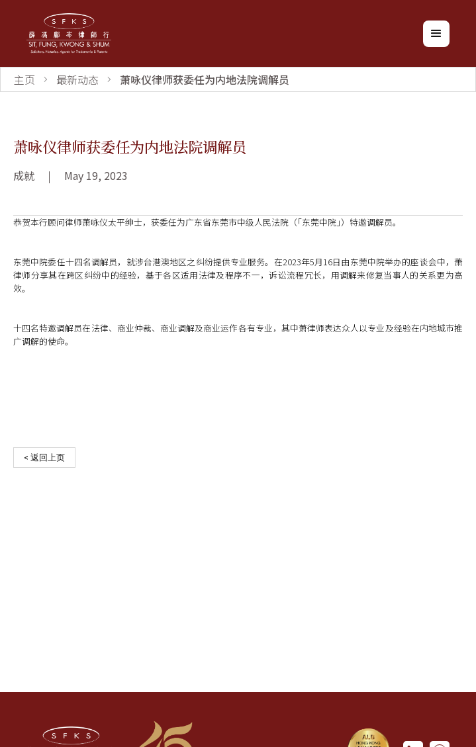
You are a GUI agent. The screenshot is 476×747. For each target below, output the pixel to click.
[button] (436, 34)
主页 (24, 79)
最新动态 (77, 79)
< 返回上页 (44, 457)
